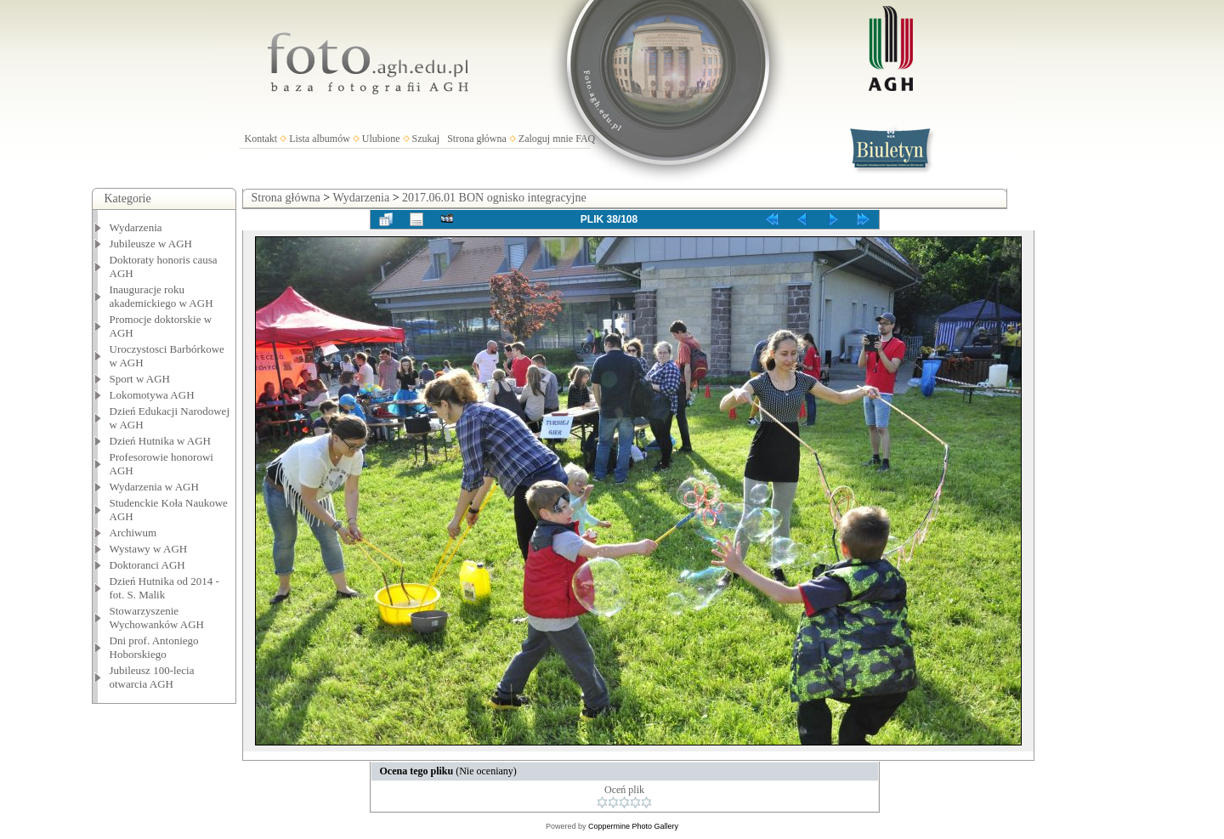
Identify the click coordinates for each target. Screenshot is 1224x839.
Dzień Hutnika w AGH (161, 440)
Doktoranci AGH (147, 564)
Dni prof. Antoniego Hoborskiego (154, 647)
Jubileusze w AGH (151, 243)
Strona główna (477, 139)
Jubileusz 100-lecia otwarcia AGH (152, 677)
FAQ (585, 139)
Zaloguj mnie (545, 139)
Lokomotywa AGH (152, 394)
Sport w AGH (140, 378)
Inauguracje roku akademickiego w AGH (161, 296)
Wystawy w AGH (149, 548)
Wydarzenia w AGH (154, 486)
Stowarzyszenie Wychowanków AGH (157, 617)
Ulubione (381, 139)
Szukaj (426, 139)
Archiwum (133, 532)
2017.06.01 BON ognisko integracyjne (494, 197)
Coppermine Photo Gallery (633, 826)
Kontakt (261, 139)
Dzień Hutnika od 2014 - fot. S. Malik (164, 588)
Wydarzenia (136, 227)
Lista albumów (319, 139)
